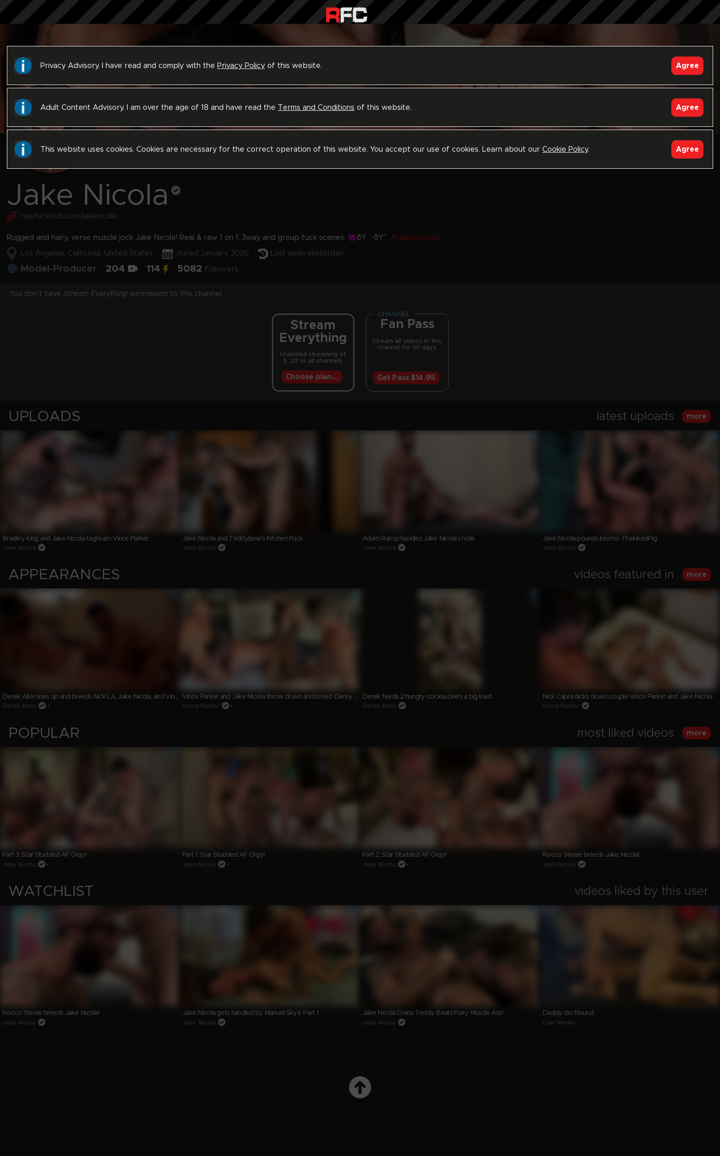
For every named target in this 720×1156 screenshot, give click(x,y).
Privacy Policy (241, 65)
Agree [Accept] (687, 65)
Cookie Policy (565, 149)
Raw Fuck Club (346, 14)
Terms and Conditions (316, 107)
